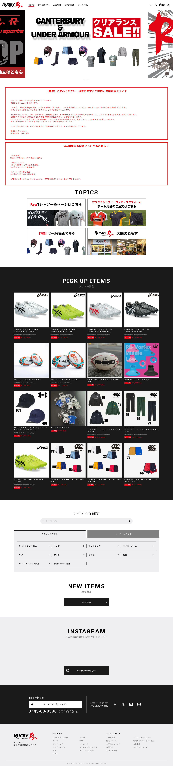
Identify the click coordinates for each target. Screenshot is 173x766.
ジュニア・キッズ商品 (88, 747)
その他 (82, 737)
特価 (81, 741)
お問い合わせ (111, 750)
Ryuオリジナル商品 (60, 737)
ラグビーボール (59, 747)
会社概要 (136, 744)
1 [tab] (83, 80)
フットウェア (58, 744)
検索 (129, 521)
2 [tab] (85, 80)
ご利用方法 (69, 4)
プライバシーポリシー (142, 737)
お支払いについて (113, 744)
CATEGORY (43, 4)
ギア (54, 750)
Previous (2, 45)
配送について (111, 741)
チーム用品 (83, 4)
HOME (31, 4)
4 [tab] (89, 80)
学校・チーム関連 (87, 750)
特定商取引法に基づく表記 (144, 741)
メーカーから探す (123, 534)
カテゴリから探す (49, 534)
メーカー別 (84, 744)
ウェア (55, 741)
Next (170, 45)
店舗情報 (57, 4)
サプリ (55, 754)
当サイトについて (140, 747)
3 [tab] (87, 80)
